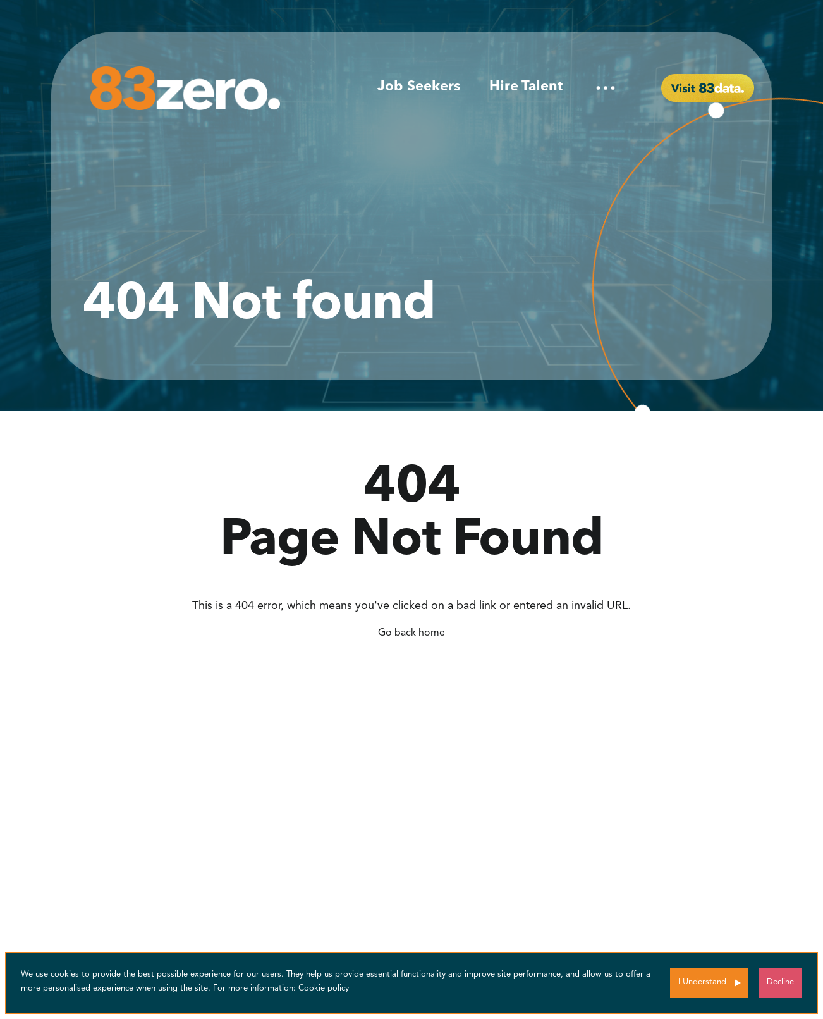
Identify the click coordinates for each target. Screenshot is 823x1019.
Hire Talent (526, 87)
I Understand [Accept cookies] (702, 982)
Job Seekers (418, 87)
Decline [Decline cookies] (780, 982)
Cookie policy (323, 988)
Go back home (411, 633)
